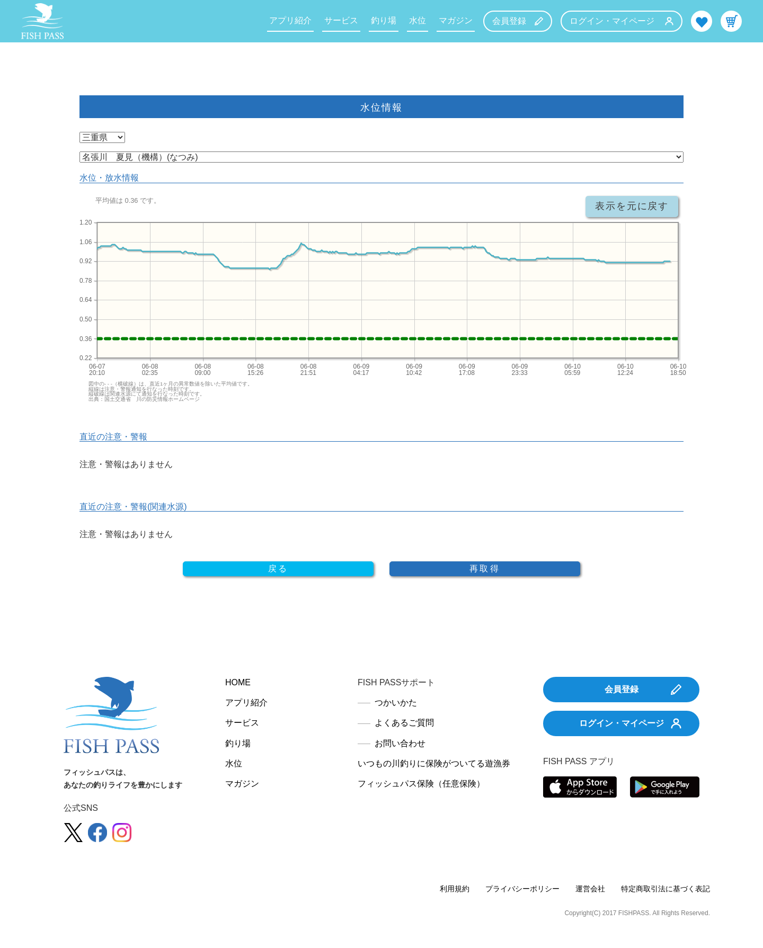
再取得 (484, 568)
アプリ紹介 (290, 20)
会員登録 (517, 20)
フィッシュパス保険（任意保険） (421, 783)
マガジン (456, 20)
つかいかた (396, 702)
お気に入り (701, 21)
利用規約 (454, 888)
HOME (238, 682)
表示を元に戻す (632, 206)
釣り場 (383, 20)
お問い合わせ (400, 743)
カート (731, 21)
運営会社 (590, 888)
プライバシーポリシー (522, 888)
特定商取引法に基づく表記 (665, 888)
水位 (417, 20)
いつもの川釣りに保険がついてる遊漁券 (434, 763)
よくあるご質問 (404, 722)
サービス (341, 20)
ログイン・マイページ (621, 20)
